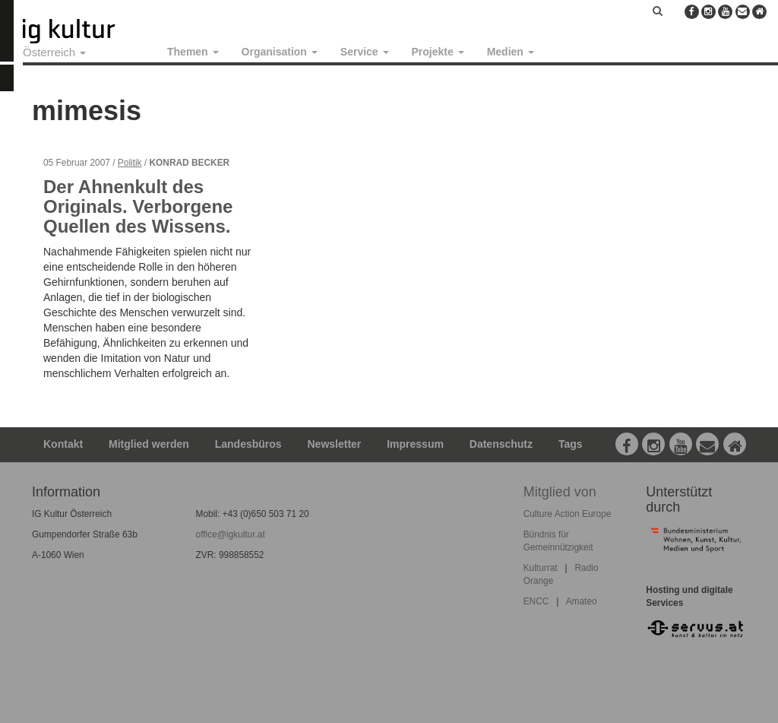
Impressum (415, 444)
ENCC (536, 601)
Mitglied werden (149, 444)
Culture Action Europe (567, 514)
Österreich (54, 52)
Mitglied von (559, 491)
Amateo (581, 601)
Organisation (280, 52)
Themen (193, 52)
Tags (570, 444)
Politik (130, 162)
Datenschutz (501, 444)
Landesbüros (248, 444)
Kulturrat (540, 568)
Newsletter (335, 444)
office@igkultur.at (230, 534)
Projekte (438, 52)
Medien (510, 52)
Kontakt (63, 444)
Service (364, 52)
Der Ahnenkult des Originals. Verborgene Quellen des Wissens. (137, 206)
